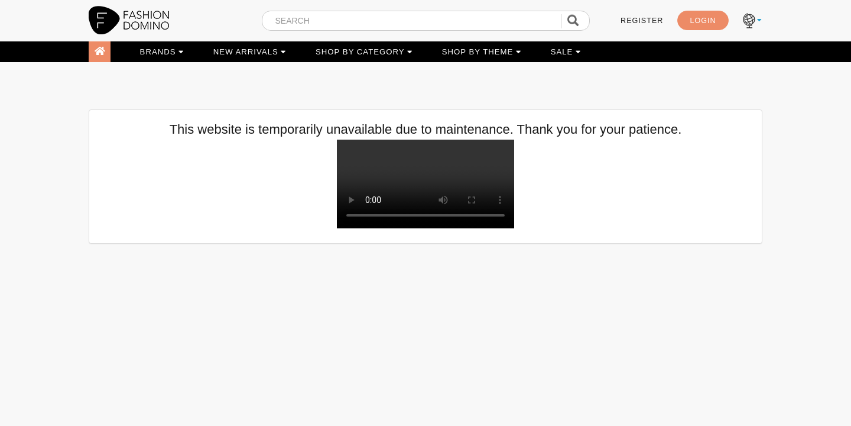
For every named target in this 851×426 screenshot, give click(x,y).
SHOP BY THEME (481, 51)
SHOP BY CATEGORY (364, 51)
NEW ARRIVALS (250, 51)
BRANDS (162, 51)
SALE (566, 51)
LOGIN (703, 21)
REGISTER (642, 21)
